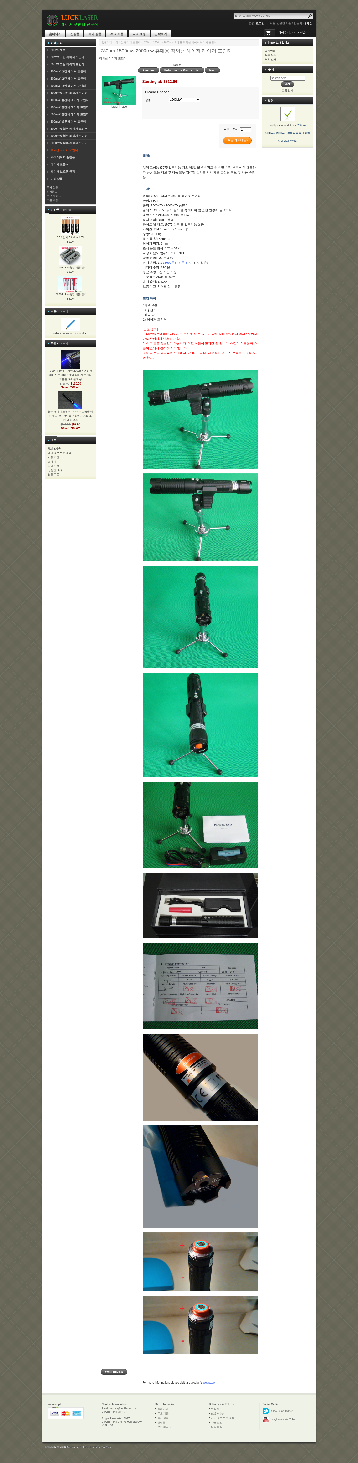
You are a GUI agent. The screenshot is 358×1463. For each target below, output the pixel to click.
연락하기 (161, 34)
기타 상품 (57, 178)
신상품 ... (52, 191)
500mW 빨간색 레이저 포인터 (70, 114)
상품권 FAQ (55, 470)
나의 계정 (139, 34)
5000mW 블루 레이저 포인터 (69, 143)
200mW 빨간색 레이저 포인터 (70, 107)
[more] (66, 209)
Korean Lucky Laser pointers (82, 1446)
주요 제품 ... (54, 196)
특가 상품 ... (54, 187)
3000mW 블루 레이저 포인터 (69, 136)
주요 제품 (117, 34)
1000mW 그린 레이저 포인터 (69, 93)
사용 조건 (53, 457)
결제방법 (270, 50)
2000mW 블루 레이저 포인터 (69, 128)
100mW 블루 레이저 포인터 (68, 121)
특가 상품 (95, 34)
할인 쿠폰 (53, 474)
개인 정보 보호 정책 (59, 453)
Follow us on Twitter (278, 1411)
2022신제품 (58, 50)
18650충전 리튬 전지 (177, 262)
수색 (271, 69)
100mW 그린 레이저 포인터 (68, 71)
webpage (209, 1382)
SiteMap (105, 1446)
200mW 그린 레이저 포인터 (68, 78)
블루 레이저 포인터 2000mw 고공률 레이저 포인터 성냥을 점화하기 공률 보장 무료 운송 (70, 410)
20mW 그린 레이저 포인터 (67, 57)
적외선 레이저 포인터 (127, 42)
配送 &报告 (54, 448)
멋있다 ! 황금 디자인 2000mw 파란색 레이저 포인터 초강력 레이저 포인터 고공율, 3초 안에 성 (70, 369)
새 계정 (307, 23)
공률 (148, 100)
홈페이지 (55, 34)
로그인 (260, 23)
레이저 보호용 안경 (63, 171)
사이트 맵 (53, 465)
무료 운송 (270, 55)
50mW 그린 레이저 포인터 (67, 64)
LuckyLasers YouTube (279, 1420)
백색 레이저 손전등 (63, 157)
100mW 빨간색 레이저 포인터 (70, 100)
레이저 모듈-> (59, 164)
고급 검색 (287, 90)
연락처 (52, 461)
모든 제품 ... (54, 200)
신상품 (74, 34)
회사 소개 (270, 59)
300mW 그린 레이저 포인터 (68, 85)
